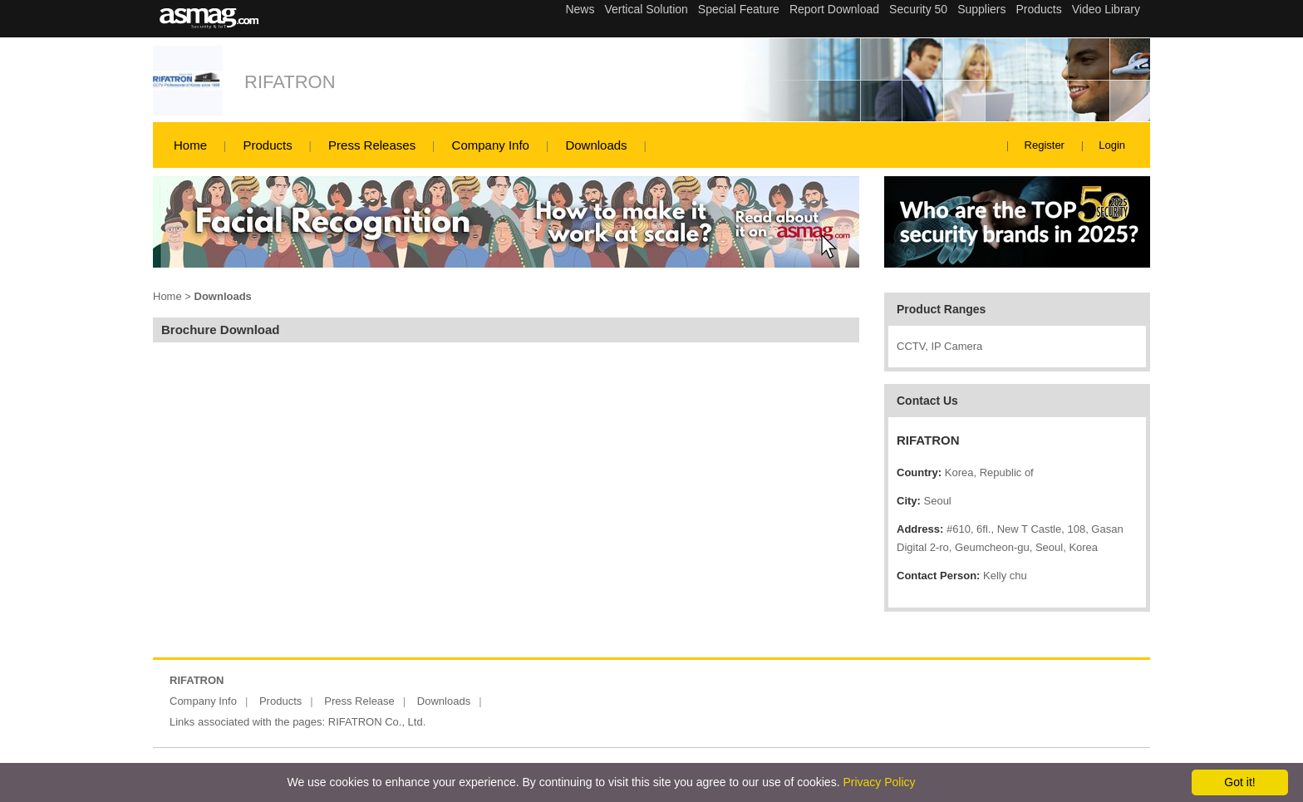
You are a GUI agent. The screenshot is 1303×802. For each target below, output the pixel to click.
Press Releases (371, 145)
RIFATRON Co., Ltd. (377, 722)
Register (1045, 145)
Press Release (359, 701)
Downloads (596, 145)
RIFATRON (290, 81)
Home (190, 145)
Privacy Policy (879, 782)
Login (1112, 145)
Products (267, 145)
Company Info (490, 145)
